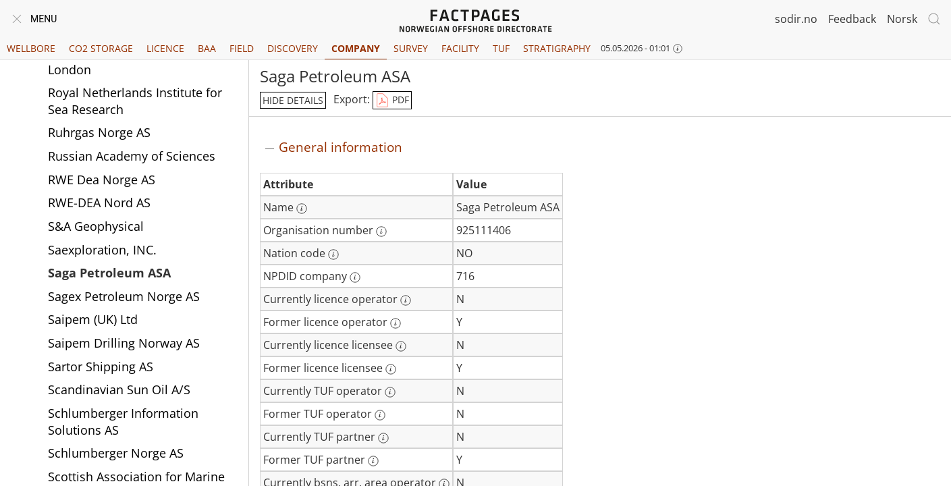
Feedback (852, 18)
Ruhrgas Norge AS (99, 132)
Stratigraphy (557, 48)
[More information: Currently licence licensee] (401, 346)
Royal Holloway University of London (129, 61)
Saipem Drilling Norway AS (124, 343)
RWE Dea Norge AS (101, 179)
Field (241, 48)
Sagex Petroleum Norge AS (124, 296)
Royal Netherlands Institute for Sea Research (135, 100)
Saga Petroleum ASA (109, 273)
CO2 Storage (101, 48)
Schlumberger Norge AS (116, 453)
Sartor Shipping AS (100, 366)
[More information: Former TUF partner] (373, 461)
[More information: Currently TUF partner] (383, 438)
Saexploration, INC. (102, 250)
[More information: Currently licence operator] (405, 300)
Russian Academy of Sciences (131, 156)
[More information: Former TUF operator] (380, 415)
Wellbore (31, 48)
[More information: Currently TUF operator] (390, 392)
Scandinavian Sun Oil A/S (119, 389)
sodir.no (796, 18)
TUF (501, 48)
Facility (460, 48)
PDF (392, 100)
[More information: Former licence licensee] (390, 369)
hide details (293, 100)
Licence (165, 48)
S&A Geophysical (96, 226)
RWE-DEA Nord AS (99, 202)
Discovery (292, 48)
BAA (207, 48)
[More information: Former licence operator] (395, 323)
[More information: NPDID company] (355, 277)
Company (355, 48)
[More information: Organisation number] (381, 231)
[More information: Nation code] (333, 254)
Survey (410, 48)
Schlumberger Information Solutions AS (123, 421)
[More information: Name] (301, 208)
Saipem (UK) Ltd (93, 319)
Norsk (902, 18)
